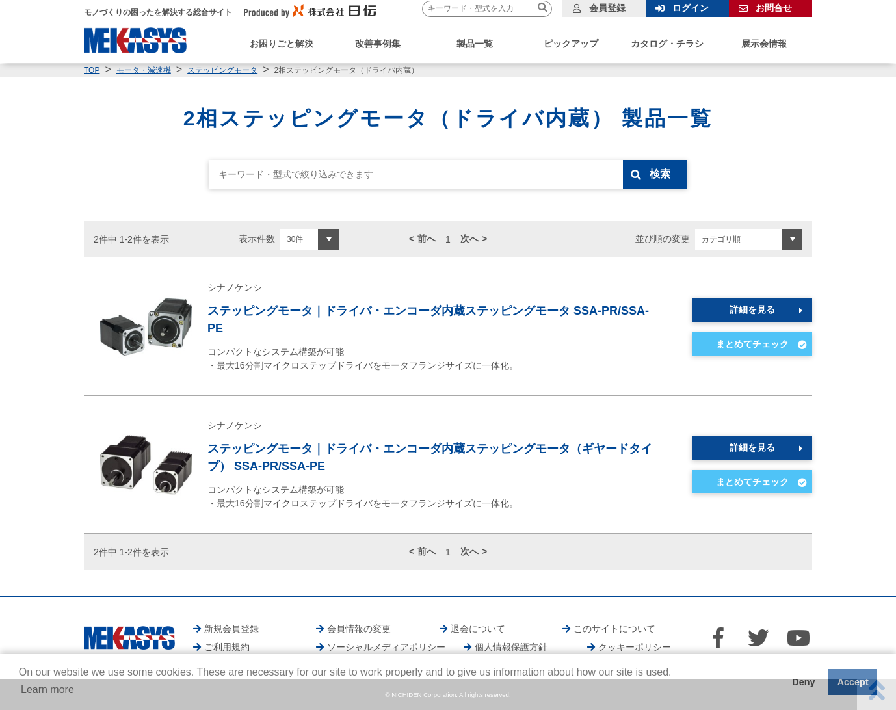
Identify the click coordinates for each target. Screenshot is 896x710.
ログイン (690, 8)
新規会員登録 (231, 628)
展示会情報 (764, 43)
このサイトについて (614, 628)
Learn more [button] (47, 689)
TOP (91, 70)
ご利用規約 (227, 646)
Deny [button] (803, 682)
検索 (660, 173)
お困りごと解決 (281, 43)
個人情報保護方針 (511, 646)
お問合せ (774, 8)
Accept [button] (853, 682)
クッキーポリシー (634, 646)
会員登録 (607, 8)
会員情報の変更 (359, 628)
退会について (478, 628)
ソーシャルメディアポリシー (386, 646)
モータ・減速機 (143, 70)
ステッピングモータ (222, 70)
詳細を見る (752, 309)
